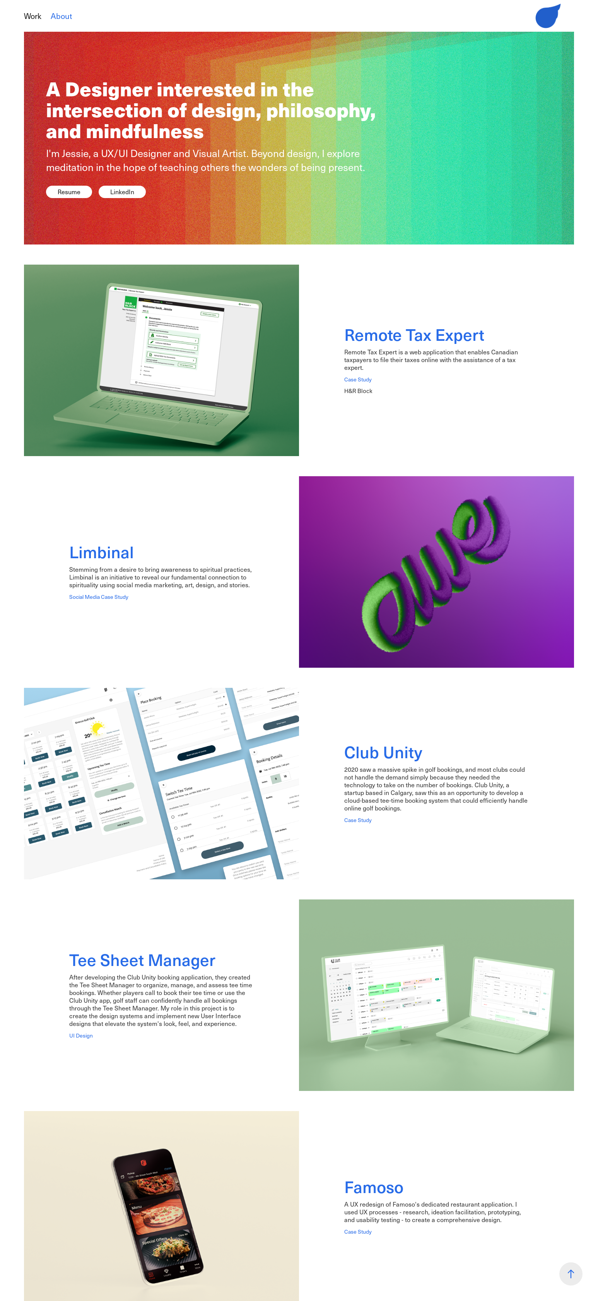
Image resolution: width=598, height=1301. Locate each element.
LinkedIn (122, 192)
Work (32, 15)
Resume (69, 192)
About (61, 15)
